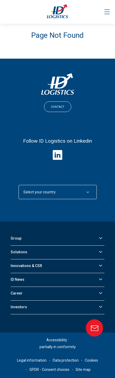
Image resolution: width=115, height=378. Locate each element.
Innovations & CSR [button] (26, 266)
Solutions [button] (19, 252)
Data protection (66, 360)
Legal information (32, 360)
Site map (83, 369)
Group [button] (16, 238)
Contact (57, 107)
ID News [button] (17, 279)
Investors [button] (19, 307)
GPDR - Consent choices (49, 369)
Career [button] (17, 293)
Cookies (91, 360)
